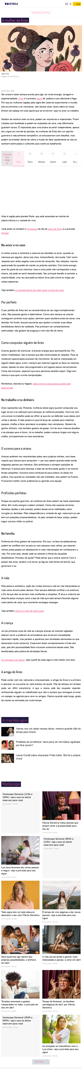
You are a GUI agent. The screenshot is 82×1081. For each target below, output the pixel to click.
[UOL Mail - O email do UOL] (66, 3)
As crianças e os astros (12, 659)
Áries (21, 98)
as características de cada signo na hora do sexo (39, 290)
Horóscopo (41, 13)
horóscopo (32, 229)
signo (39, 98)
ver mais (41, 1061)
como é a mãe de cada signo (29, 610)
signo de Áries (55, 229)
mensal (5, 233)
